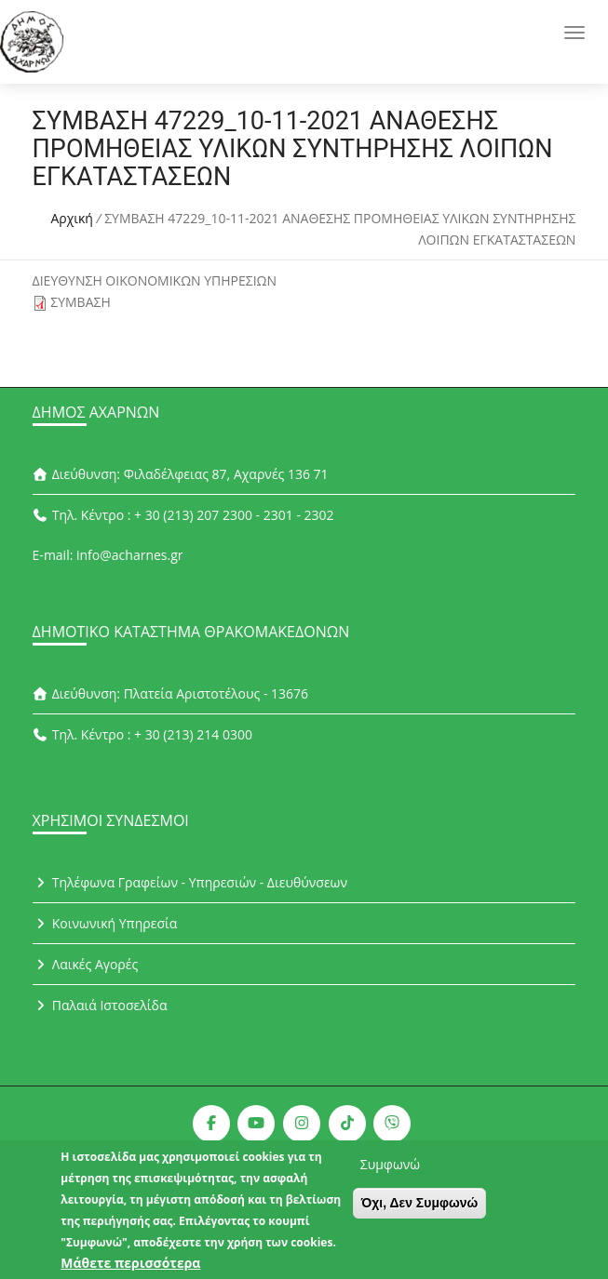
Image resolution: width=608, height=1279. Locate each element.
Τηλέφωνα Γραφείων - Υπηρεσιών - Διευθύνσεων (190, 882)
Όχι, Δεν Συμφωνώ (420, 1212)
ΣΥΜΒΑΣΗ (80, 302)
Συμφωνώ (390, 1173)
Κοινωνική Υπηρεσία (105, 923)
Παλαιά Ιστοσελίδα (100, 1005)
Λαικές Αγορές (86, 964)
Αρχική (71, 218)
